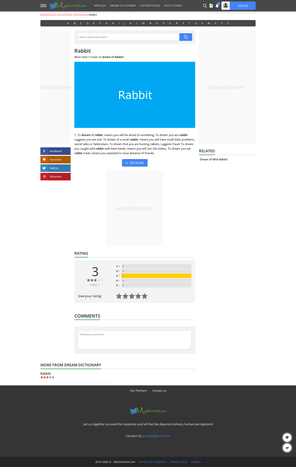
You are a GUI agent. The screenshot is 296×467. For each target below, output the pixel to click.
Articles (100, 6)
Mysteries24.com (51, 14)
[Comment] (134, 340)
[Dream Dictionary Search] (128, 37)
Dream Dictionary (123, 6)
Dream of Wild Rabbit (213, 159)
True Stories (173, 6)
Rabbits (45, 373)
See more (137, 163)
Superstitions (150, 6)
